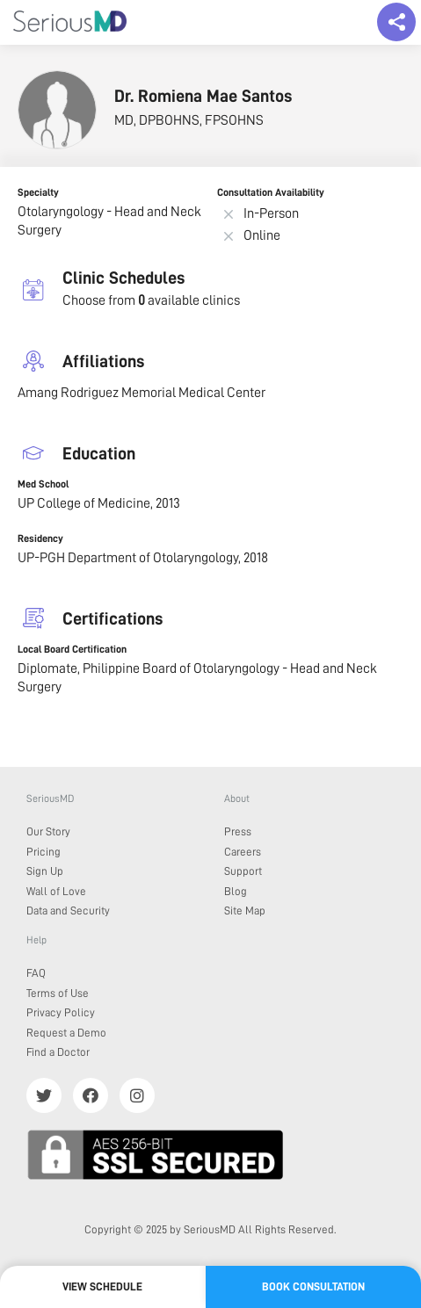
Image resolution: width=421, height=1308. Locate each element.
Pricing (43, 851)
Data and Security (68, 910)
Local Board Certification (72, 649)
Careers (242, 851)
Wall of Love (56, 891)
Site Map (244, 910)
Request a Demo (66, 1032)
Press (237, 831)
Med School (43, 484)
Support (243, 871)
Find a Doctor (58, 1052)
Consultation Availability (270, 192)
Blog (235, 891)
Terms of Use (57, 993)
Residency (40, 538)
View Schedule (102, 1286)
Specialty (38, 192)
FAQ (36, 973)
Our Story (48, 831)
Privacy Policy (60, 1012)
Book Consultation (313, 1286)
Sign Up (44, 871)
